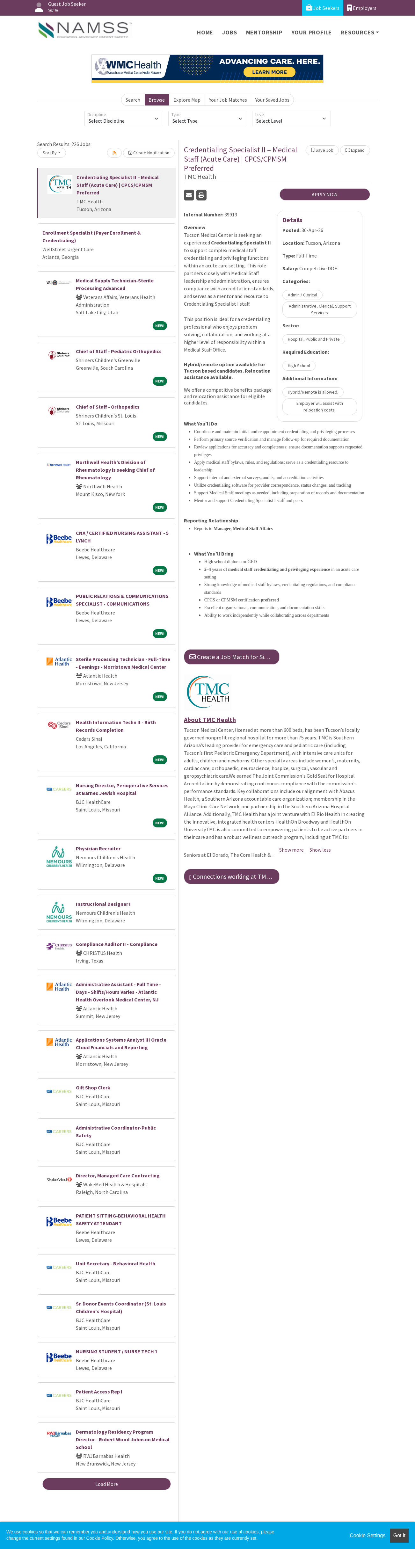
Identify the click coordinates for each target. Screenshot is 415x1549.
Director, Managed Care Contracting (118, 1175)
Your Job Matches (228, 100)
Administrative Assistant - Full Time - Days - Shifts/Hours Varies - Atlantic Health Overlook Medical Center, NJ (118, 992)
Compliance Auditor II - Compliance (116, 944)
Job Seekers (322, 8)
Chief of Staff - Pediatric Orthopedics (119, 351)
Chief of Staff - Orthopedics (108, 407)
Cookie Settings (367, 1535)
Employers (361, 8)
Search (133, 100)
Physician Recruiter (98, 848)
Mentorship (264, 32)
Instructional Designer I (103, 904)
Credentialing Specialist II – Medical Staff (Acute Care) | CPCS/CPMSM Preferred (117, 185)
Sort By (50, 153)
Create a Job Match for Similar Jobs (234, 657)
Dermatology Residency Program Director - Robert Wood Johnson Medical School (123, 1439)
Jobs (229, 32)
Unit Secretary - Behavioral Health (115, 1263)
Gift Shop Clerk (93, 1087)
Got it (399, 1535)
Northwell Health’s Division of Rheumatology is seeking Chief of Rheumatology (115, 470)
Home (205, 32)
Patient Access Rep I (99, 1391)
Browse (157, 100)
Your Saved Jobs (272, 100)
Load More (106, 1484)
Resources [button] (357, 32)
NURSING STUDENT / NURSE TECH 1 (116, 1351)
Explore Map (186, 100)
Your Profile (312, 32)
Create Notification (148, 153)
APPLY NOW (325, 194)
